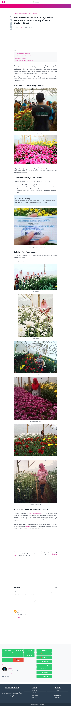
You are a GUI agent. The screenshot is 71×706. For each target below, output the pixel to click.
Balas (19, 617)
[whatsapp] (11, 25)
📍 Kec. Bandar (44, 650)
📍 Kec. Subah (18, 653)
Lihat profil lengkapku (8, 673)
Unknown (19, 610)
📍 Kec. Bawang (44, 665)
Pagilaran (27, 526)
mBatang (10, 668)
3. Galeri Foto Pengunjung (21, 58)
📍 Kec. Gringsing (7, 659)
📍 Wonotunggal (44, 676)
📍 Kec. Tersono (44, 661)
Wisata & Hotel (35, 690)
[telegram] (11, 28)
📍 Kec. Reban (44, 657)
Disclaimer (57, 697)
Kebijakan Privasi (57, 695)
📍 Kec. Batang (7, 650)
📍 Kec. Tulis (29, 650)
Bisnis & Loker (35, 697)
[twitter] (11, 23)
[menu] (3, 2)
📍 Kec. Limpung (7, 653)
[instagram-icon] (8, 677)
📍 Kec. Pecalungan (44, 668)
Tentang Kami (57, 690)
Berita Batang (35, 695)
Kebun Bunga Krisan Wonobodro (39, 513)
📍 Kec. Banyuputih (29, 654)
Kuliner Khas (34, 692)
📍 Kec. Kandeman (18, 650)
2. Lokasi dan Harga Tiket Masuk (23, 56)
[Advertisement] (35, 39)
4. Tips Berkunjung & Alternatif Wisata (24, 60)
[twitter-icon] (5, 677)
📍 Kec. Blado (44, 653)
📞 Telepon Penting (18, 659)
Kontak (57, 692)
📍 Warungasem (44, 672)
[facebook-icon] (3, 677)
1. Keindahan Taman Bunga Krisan (23, 53)
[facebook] (11, 20)
